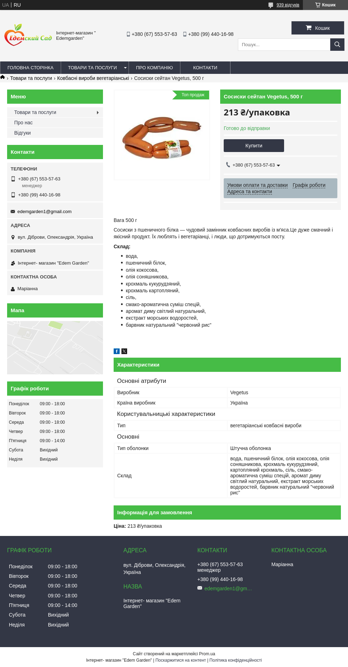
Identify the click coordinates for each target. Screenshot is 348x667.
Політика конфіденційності (236, 660)
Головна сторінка (30, 67)
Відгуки (22, 133)
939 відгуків (288, 4)
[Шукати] (337, 44)
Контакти (205, 67)
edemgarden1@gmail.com (44, 211)
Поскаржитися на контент (181, 660)
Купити (253, 145)
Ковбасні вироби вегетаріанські (93, 78)
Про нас (23, 122)
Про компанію (154, 67)
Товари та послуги (92, 67)
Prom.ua (207, 653)
